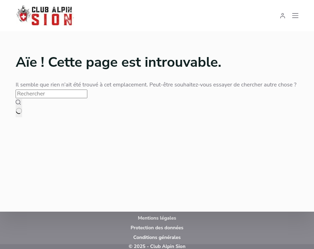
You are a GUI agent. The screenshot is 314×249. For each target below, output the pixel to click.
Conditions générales (157, 237)
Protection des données (157, 227)
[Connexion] (282, 15)
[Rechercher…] (51, 94)
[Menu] (295, 15)
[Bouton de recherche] (19, 108)
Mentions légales (157, 218)
